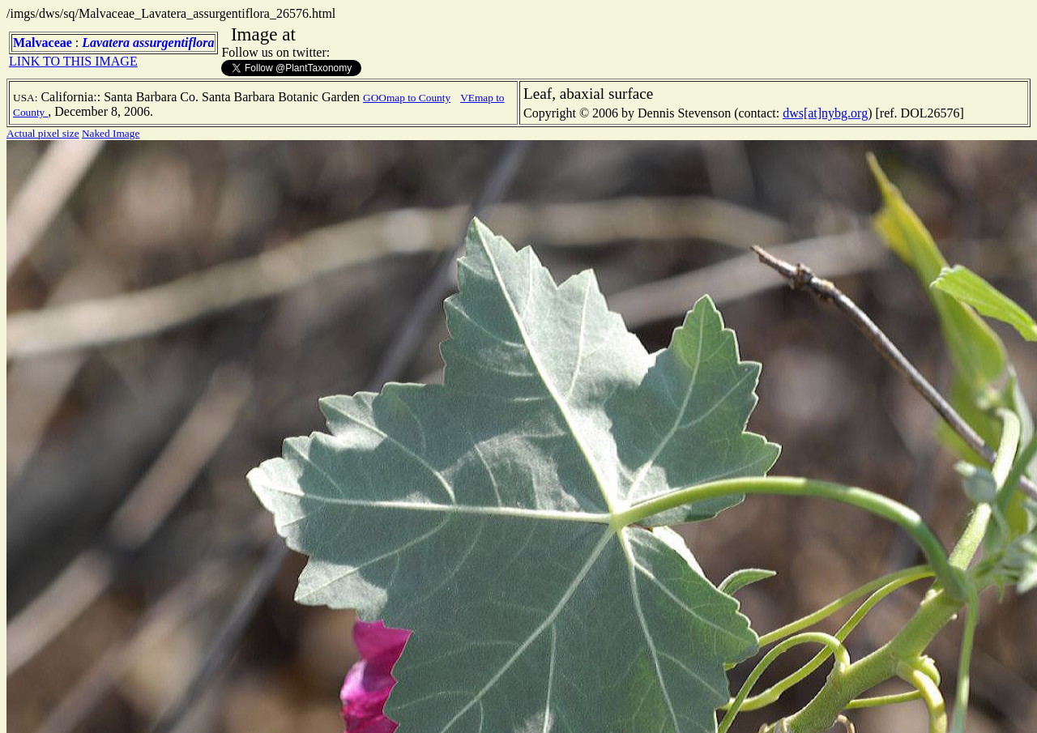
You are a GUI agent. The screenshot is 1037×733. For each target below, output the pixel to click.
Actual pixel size (42, 133)
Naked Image (110, 133)
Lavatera (106, 42)
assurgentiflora (173, 42)
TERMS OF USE (898, 707)
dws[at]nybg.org (825, 113)
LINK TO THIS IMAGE (73, 61)
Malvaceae (42, 42)
